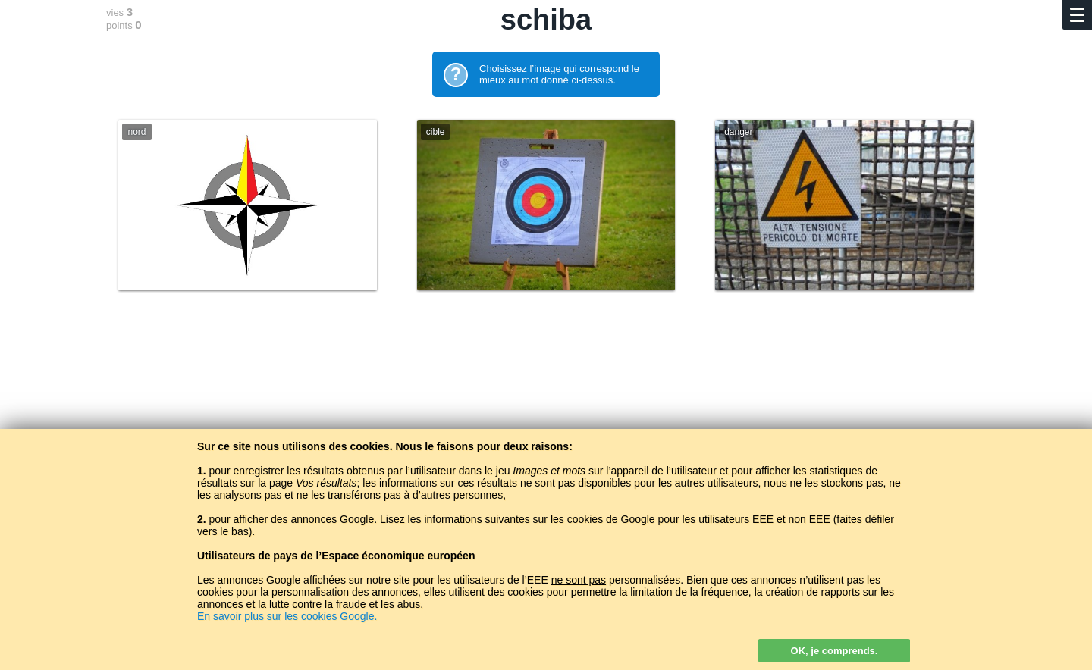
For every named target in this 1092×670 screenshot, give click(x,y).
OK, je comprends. (834, 650)
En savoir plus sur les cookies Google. (287, 616)
